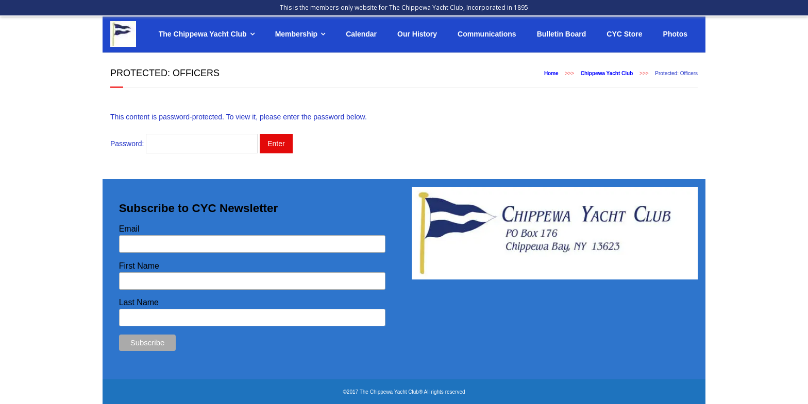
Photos (675, 34)
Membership (296, 34)
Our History (417, 34)
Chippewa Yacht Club (607, 73)
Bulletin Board (561, 34)
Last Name (139, 302)
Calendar (361, 34)
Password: (184, 143)
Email (129, 228)
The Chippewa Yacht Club (203, 34)
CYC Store (624, 34)
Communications (487, 34)
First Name (139, 265)
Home (551, 73)
